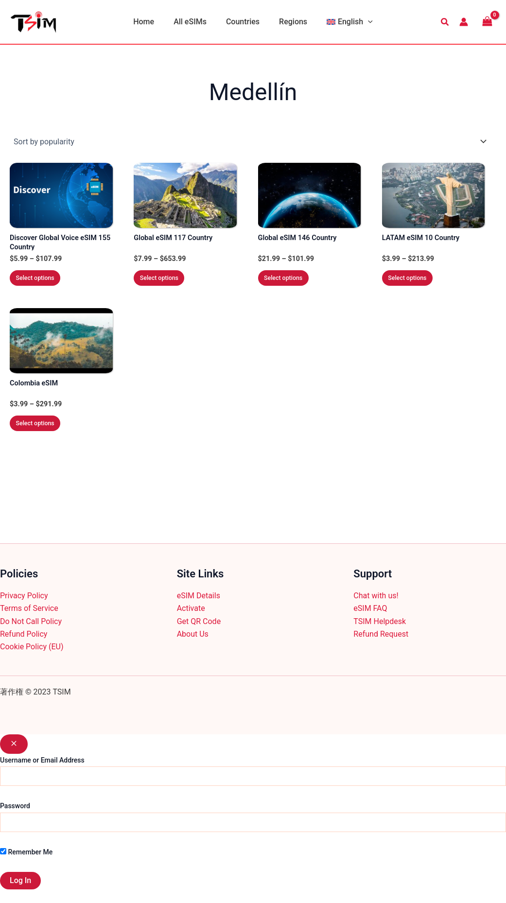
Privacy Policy (24, 595)
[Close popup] (14, 744)
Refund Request (380, 634)
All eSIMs (193, 21)
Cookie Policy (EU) (31, 646)
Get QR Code (199, 621)
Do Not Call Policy (31, 621)
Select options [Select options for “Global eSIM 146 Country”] (292, 283)
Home (151, 21)
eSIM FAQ (370, 608)
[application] (360, 22)
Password (15, 806)
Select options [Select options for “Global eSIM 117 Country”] (168, 283)
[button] (445, 22)
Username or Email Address (42, 760)
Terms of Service (29, 608)
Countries (243, 21)
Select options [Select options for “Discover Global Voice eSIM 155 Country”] (44, 283)
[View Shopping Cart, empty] (487, 22)
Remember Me (26, 852)
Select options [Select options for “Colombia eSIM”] (44, 436)
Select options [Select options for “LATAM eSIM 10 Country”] (416, 283)
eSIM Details (198, 595)
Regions (289, 21)
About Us (193, 634)
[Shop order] (253, 141)
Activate (191, 608)
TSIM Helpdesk (379, 621)
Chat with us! (375, 595)
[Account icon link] (463, 21)
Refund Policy (23, 634)
